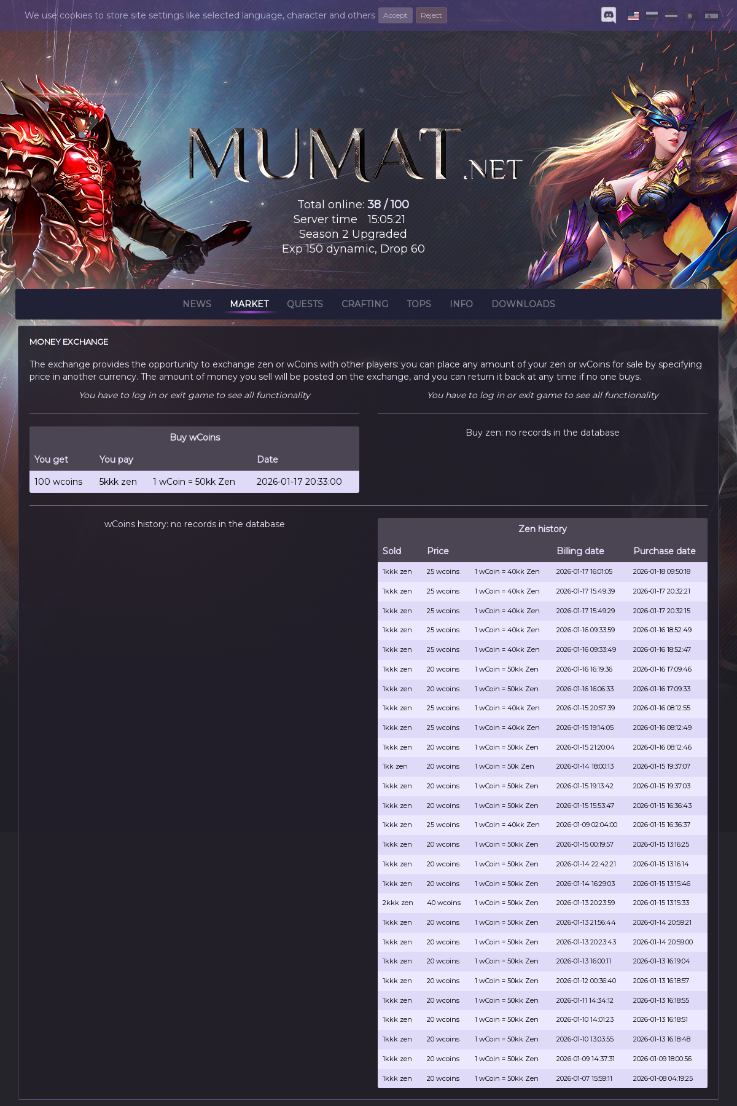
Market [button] (249, 306)
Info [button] (461, 306)
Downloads (523, 306)
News (196, 306)
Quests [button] (305, 306)
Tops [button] (418, 306)
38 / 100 (388, 204)
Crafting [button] (364, 306)
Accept (395, 15)
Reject (431, 15)
